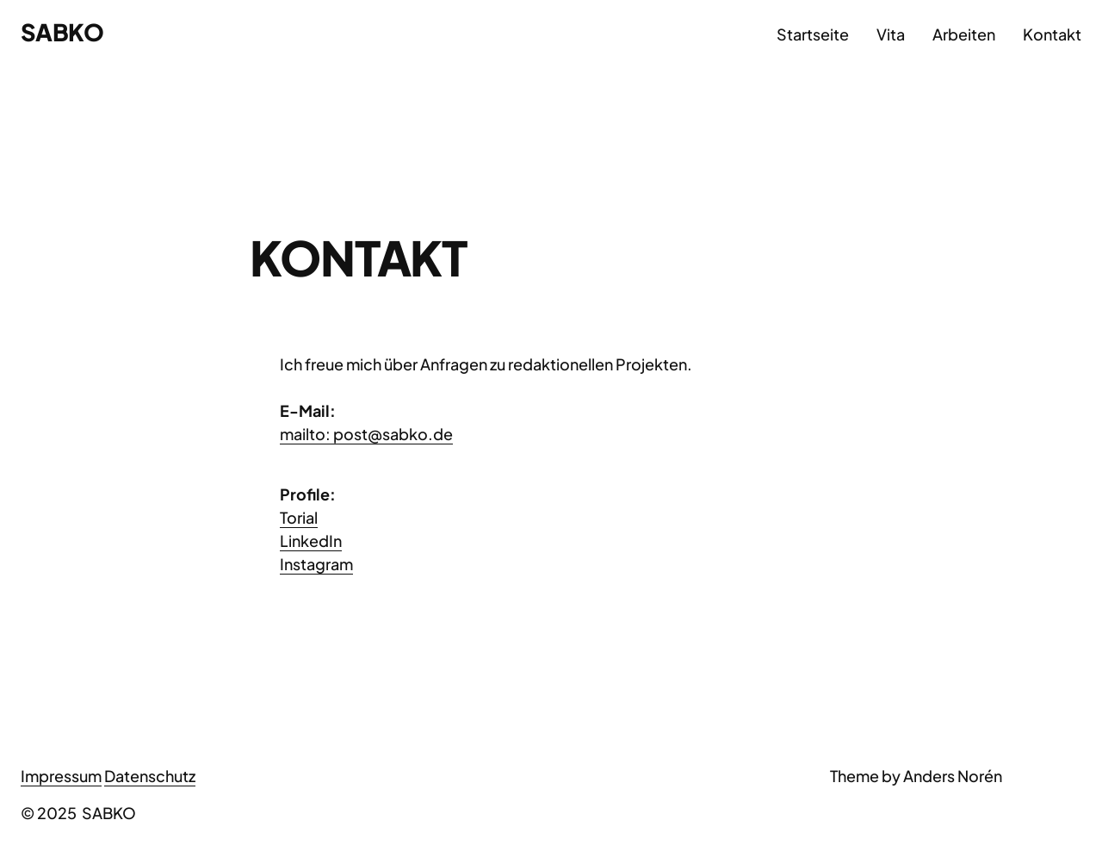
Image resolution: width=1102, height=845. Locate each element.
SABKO (62, 32)
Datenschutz (149, 776)
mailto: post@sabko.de (366, 434)
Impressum (61, 776)
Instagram (316, 564)
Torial (299, 517)
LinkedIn (311, 540)
